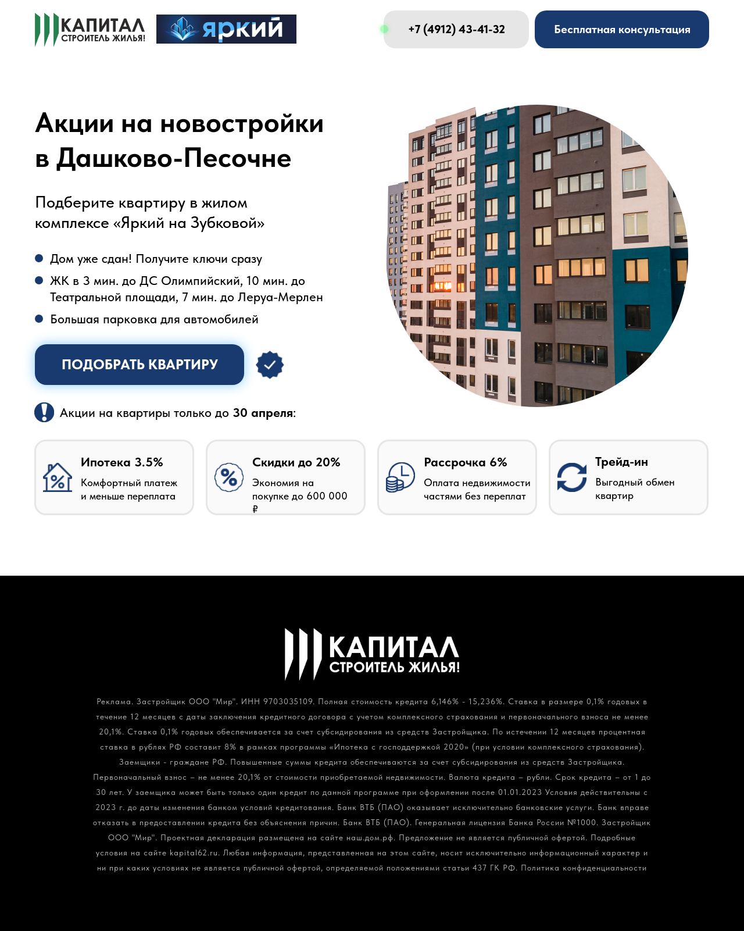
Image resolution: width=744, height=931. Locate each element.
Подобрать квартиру (140, 364)
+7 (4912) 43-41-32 (456, 29)
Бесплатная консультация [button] (622, 29)
